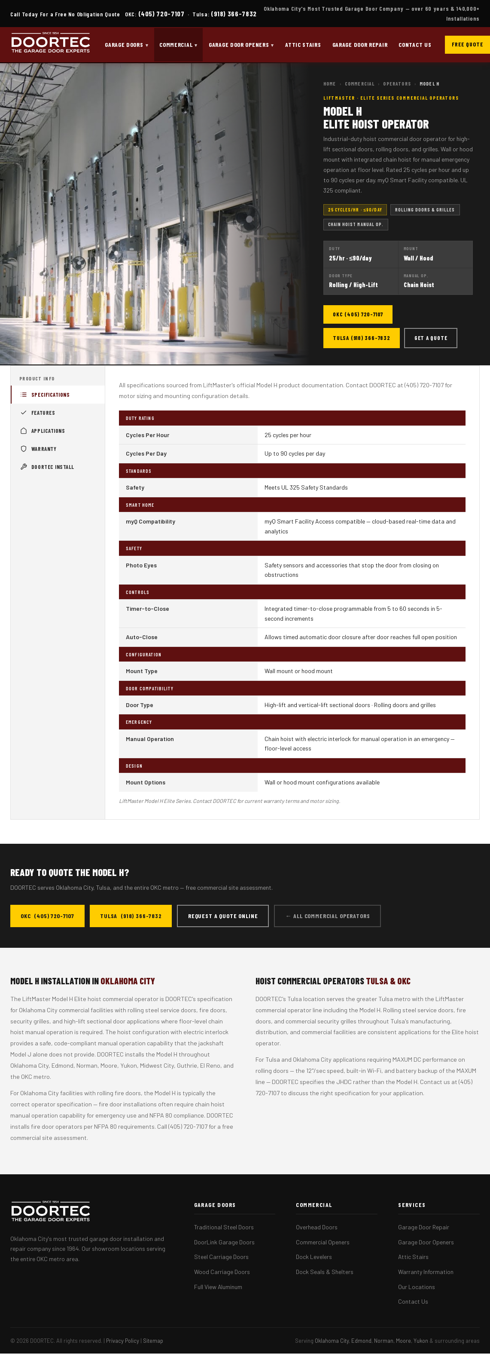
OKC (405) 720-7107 (358, 314)
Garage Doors (124, 44)
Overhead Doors (317, 1227)
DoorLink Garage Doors (224, 1242)
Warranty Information (425, 1271)
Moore (403, 1340)
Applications (43, 430)
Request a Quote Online (223, 915)
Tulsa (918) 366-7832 (361, 337)
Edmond (361, 1340)
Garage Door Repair (360, 44)
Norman (383, 1340)
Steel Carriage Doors (221, 1256)
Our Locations (416, 1286)
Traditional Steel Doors (224, 1227)
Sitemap (153, 1340)
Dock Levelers (314, 1256)
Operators (397, 83)
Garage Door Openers (239, 44)
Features (38, 412)
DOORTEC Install (48, 466)
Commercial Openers (323, 1242)
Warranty (39, 448)
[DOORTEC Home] (50, 44)
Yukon (421, 1340)
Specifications (45, 394)
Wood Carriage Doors (222, 1271)
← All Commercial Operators (327, 915)
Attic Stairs (303, 44)
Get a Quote (430, 337)
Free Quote (467, 44)
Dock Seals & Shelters (324, 1271)
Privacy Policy (122, 1340)
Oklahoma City (332, 1340)
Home (329, 83)
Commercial (175, 44)
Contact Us (415, 44)
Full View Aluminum (218, 1286)
